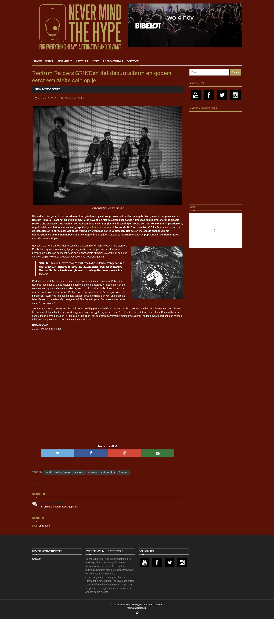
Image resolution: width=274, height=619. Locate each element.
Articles (82, 61)
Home (38, 61)
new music (79, 472)
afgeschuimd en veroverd (99, 227)
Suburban (123, 472)
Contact (133, 61)
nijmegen (92, 472)
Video (95, 61)
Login (35, 525)
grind (48, 472)
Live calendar (113, 61)
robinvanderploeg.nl (137, 608)
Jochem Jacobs (62, 472)
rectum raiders (108, 472)
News (49, 61)
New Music (64, 61)
